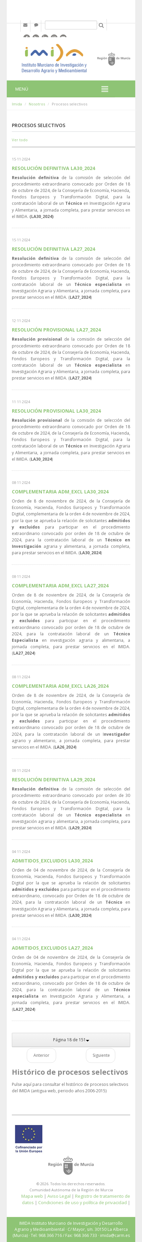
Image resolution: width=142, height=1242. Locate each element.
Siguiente (101, 1055)
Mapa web (32, 1196)
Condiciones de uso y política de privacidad (82, 1202)
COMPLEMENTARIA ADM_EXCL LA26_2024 (60, 686)
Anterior (41, 1055)
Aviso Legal (59, 1196)
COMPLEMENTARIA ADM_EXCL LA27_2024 (60, 585)
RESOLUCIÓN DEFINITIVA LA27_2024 (53, 249)
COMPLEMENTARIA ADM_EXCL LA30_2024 (60, 491)
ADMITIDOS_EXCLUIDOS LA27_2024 (52, 948)
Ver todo (20, 139)
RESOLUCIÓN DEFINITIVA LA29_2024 (53, 779)
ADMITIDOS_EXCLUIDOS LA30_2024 (52, 860)
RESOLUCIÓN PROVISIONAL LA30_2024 (56, 411)
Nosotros (37, 103)
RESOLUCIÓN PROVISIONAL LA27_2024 (56, 329)
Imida (17, 103)
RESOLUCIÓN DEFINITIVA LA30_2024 (53, 168)
